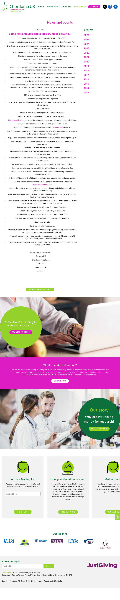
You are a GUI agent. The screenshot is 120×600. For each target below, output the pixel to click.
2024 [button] (86, 44)
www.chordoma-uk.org (42, 184)
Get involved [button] (80, 6)
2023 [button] (86, 48)
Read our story (99, 429)
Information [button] (52, 6)
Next (117, 517)
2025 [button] (86, 39)
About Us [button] (66, 6)
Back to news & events (39, 289)
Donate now (60, 381)
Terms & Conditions (28, 581)
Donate (94, 7)
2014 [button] (86, 88)
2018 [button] (86, 70)
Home (41, 6)
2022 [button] (86, 52)
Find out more (68, 512)
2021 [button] (86, 57)
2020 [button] (86, 61)
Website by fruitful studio (53, 581)
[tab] (100, 35)
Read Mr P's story (21, 332)
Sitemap (39, 581)
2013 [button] (86, 92)
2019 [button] (86, 66)
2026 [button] (86, 35)
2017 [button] (86, 75)
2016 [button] (86, 79)
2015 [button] (86, 83)
